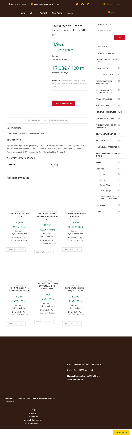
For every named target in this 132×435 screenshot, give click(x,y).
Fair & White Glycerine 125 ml (19, 215)
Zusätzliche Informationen (55, 120)
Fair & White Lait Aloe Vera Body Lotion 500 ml (19, 289)
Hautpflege (102, 180)
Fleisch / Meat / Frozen (105, 75)
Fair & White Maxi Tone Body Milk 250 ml (75, 289)
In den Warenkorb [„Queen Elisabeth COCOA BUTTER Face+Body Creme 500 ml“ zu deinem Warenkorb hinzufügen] (44, 322)
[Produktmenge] (54, 98)
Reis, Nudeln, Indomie (105, 119)
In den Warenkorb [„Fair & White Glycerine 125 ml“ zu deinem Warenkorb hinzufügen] (15, 249)
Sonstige (100, 212)
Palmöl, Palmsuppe (104, 99)
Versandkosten (61, 59)
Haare (98, 162)
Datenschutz (33, 413)
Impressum (33, 417)
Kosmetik (100, 169)
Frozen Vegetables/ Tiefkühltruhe (104, 82)
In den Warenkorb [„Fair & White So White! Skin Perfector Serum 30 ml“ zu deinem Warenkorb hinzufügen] (44, 252)
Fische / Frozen (102, 68)
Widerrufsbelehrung (33, 423)
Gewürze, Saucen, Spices (106, 134)
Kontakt (43, 13)
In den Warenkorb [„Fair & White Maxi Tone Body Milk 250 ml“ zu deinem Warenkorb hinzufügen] (72, 324)
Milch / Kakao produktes (106, 147)
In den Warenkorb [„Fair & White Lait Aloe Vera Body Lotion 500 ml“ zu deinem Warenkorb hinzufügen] (15, 324)
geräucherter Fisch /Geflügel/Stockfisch (105, 91)
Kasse (70, 13)
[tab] (33, 120)
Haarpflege (102, 174)
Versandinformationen (33, 420)
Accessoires (101, 205)
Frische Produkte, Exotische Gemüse (108, 60)
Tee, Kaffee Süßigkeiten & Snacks (106, 154)
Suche (120, 38)
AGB (33, 410)
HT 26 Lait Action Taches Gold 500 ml (75, 215)
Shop (32, 13)
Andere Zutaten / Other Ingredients (106, 126)
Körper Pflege (79, 80)
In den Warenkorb (63, 103)
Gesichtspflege (67, 80)
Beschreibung (34, 120)
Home (22, 13)
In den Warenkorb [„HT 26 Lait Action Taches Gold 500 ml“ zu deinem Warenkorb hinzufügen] (72, 249)
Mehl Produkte (102, 105)
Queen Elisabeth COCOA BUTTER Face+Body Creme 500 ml (47, 286)
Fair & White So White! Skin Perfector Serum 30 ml (47, 216)
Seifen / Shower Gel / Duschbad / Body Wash (108, 197)
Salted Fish (100, 140)
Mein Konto (57, 13)
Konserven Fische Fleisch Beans (109, 112)
